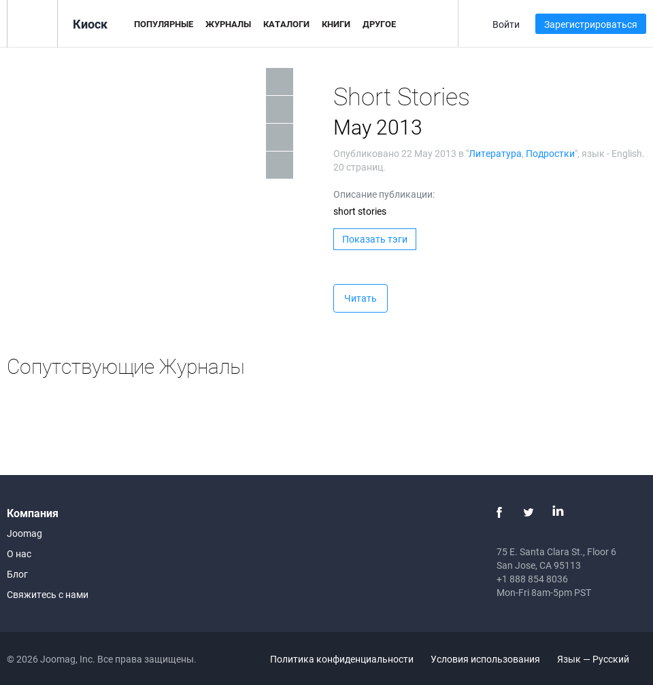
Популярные (163, 24)
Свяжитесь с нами (47, 594)
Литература (495, 153)
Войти (506, 24)
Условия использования (485, 658)
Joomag (24, 533)
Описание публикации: (384, 194)
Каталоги (286, 24)
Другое (379, 24)
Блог (17, 573)
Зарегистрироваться (590, 24)
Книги (336, 24)
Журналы (228, 24)
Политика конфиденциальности (342, 658)
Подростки (550, 153)
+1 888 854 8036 (532, 578)
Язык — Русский (601, 658)
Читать (360, 298)
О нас (19, 553)
